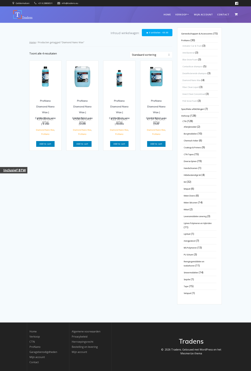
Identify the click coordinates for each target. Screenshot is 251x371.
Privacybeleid (79, 336)
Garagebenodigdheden (43, 352)
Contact (223, 14)
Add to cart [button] (45, 144)
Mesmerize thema (191, 353)
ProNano (45, 134)
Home (167, 14)
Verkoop (181, 14)
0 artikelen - (157, 32)
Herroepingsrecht (82, 341)
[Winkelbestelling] (151, 55)
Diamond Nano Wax (45, 130)
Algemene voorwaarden (86, 331)
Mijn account (203, 14)
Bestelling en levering (85, 347)
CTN (32, 341)
